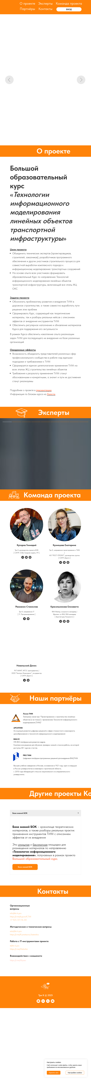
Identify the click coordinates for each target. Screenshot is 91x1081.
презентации (44, 390)
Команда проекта (69, 3)
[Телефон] (48, 1002)
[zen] (38, 1002)
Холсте (51, 394)
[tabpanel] (45, 845)
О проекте (27, 3)
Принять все (53, 1073)
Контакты (45, 9)
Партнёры (27, 9)
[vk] (43, 1002)
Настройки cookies (75, 1073)
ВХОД (69, 9)
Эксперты (45, 3)
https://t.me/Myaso (18, 960)
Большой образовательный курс (34, 858)
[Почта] (52, 1002)
